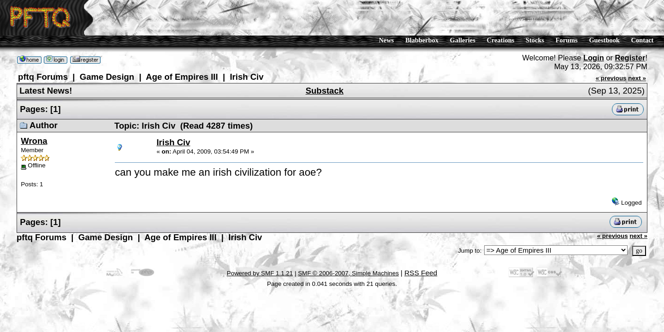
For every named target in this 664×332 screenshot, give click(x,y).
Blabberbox (422, 40)
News (386, 40)
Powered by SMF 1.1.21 (262, 260)
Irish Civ (222, 76)
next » (637, 76)
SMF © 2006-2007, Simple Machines (350, 260)
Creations (501, 40)
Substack (324, 89)
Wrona (32, 138)
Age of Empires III (164, 76)
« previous (611, 76)
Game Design (97, 76)
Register (630, 57)
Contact (642, 40)
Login (593, 57)
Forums (567, 40)
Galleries (462, 40)
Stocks (535, 40)
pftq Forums (40, 76)
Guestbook (604, 40)
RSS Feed (420, 260)
